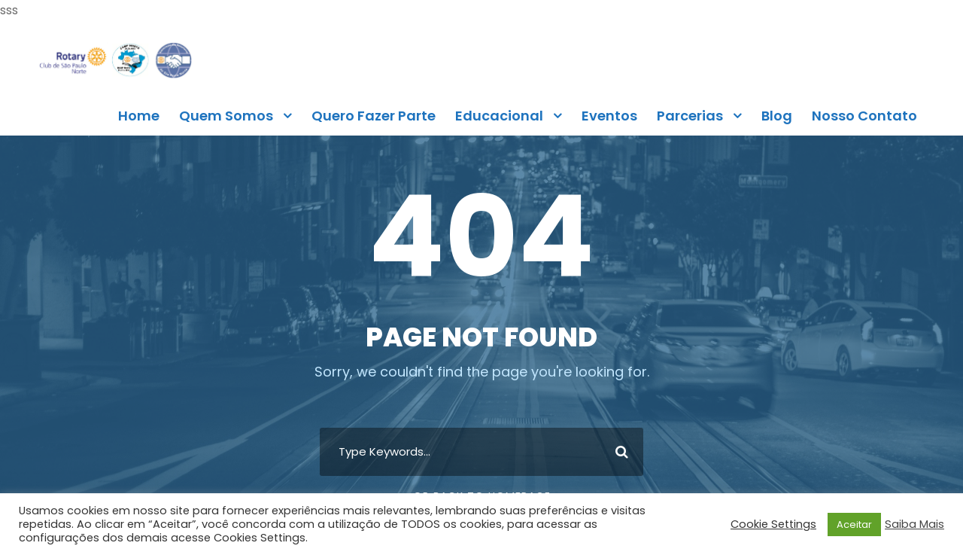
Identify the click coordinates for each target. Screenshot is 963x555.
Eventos (609, 115)
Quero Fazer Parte (373, 115)
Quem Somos (226, 115)
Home (138, 115)
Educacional (499, 115)
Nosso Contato (864, 115)
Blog (776, 115)
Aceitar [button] (854, 524)
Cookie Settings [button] (773, 524)
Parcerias (690, 115)
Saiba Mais (914, 524)
